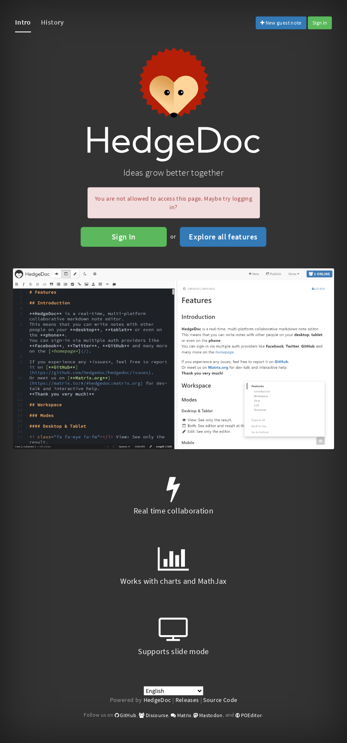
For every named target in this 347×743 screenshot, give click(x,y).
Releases (187, 700)
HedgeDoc (157, 700)
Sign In (320, 22)
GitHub (126, 715)
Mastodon (208, 715)
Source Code (220, 700)
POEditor (248, 715)
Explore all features (223, 237)
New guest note (281, 22)
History (52, 22)
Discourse (153, 715)
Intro (23, 22)
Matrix (181, 715)
